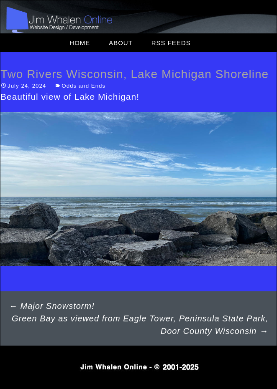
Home (79, 42)
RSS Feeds (171, 42)
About (121, 42)
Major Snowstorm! (52, 306)
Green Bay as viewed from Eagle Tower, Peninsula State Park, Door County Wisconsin (140, 325)
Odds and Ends (83, 86)
